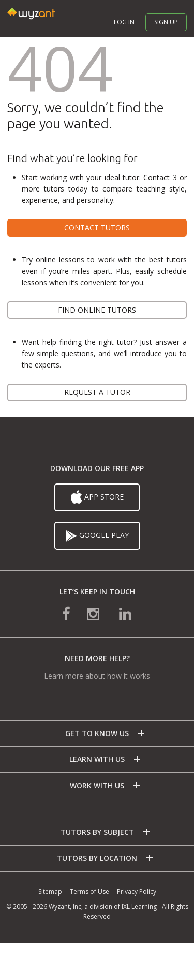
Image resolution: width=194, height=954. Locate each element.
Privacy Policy (136, 891)
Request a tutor (97, 392)
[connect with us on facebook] (66, 613)
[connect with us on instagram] (94, 613)
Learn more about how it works (97, 676)
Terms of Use (89, 891)
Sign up (166, 22)
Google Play (97, 536)
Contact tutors (97, 227)
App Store (97, 497)
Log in (124, 22)
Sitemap (50, 891)
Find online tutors (97, 310)
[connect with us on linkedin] (125, 613)
